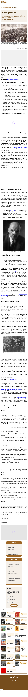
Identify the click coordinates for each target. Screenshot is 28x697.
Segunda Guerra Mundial (13, 561)
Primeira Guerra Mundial (13, 564)
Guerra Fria (11, 571)
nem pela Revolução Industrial (20, 147)
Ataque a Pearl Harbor (13, 583)
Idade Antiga (11, 547)
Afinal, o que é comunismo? (13, 79)
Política (13, 684)
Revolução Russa (12, 568)
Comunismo (11, 575)
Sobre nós (14, 680)
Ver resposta (14, 605)
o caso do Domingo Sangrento (14, 271)
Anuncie (14, 687)
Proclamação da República (14, 578)
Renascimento (11, 580)
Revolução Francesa (12, 573)
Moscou (23, 164)
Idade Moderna (11, 552)
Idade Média (11, 549)
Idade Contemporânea (13, 554)
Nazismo (10, 566)
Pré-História (11, 545)
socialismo (12, 210)
